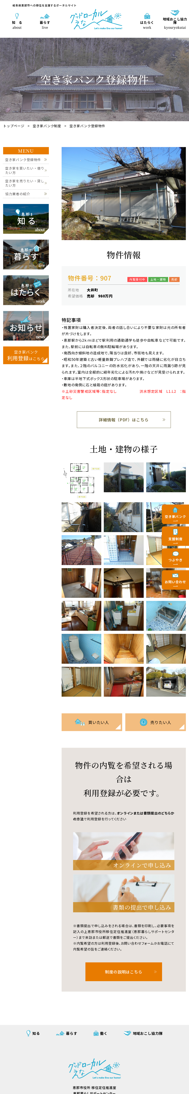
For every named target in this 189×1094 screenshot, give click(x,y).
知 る (17, 24)
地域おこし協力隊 (175, 22)
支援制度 (175, 538)
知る (36, 1033)
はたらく (147, 24)
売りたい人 (160, 722)
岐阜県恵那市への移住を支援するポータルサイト (45, 5)
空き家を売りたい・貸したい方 (24, 183)
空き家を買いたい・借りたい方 (24, 170)
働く (104, 1033)
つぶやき (175, 559)
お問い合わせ (175, 581)
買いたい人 (98, 722)
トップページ (13, 125)
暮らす (45, 24)
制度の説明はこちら (124, 971)
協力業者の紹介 (17, 194)
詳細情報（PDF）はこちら (124, 419)
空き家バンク (175, 516)
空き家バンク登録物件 (87, 125)
